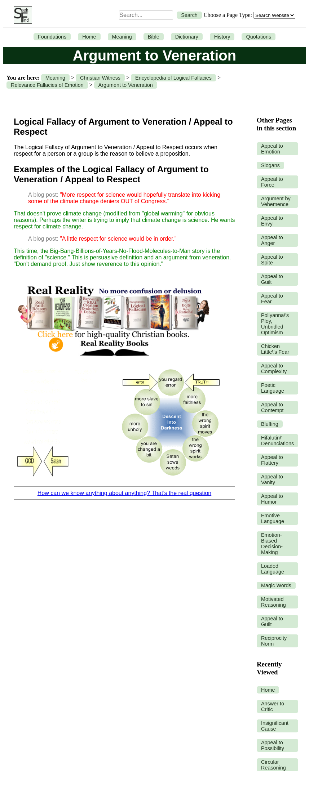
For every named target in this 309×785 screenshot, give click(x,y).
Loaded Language (272, 569)
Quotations (258, 37)
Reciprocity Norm (274, 641)
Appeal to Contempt (272, 407)
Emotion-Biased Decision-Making (272, 543)
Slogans (270, 165)
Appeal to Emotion (272, 149)
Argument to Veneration (125, 85)
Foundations (52, 37)
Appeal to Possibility (272, 745)
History (222, 37)
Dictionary (186, 37)
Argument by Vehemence (276, 201)
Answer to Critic (272, 706)
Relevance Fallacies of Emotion (47, 85)
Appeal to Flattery (272, 460)
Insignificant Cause (274, 726)
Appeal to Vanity (272, 479)
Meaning (122, 37)
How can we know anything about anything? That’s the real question (124, 493)
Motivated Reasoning (273, 602)
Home (89, 37)
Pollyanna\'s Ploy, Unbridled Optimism (275, 323)
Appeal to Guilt (272, 279)
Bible (153, 37)
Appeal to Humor (272, 499)
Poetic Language (272, 388)
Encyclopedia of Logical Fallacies (173, 78)
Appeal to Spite (272, 260)
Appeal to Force (272, 182)
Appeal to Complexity (274, 368)
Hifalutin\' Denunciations (277, 440)
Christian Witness (100, 78)
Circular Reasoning (273, 765)
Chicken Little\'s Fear (275, 349)
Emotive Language (272, 518)
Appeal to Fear (272, 298)
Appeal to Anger (272, 240)
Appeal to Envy (272, 221)
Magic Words (276, 585)
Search (189, 15)
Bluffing (269, 424)
